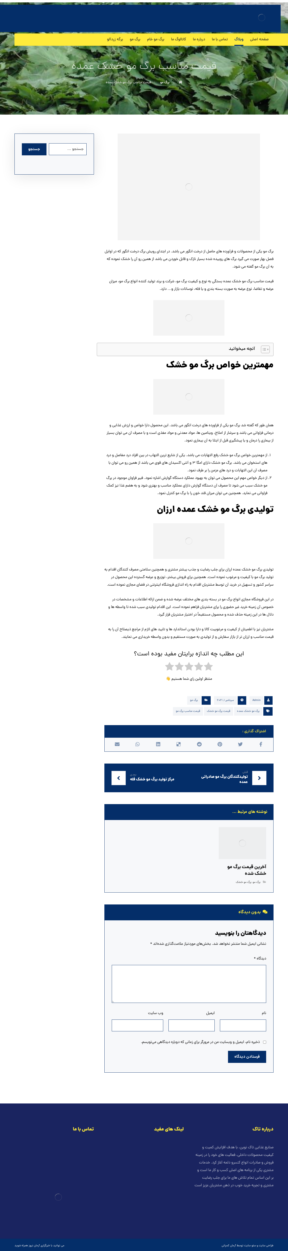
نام (264, 1013)
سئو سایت (250, 1246)
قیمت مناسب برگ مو (188, 711)
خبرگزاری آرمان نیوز (39, 1246)
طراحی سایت (266, 1246)
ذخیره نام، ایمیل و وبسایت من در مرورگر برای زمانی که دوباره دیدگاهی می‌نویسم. (200, 1042)
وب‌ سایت (155, 1013)
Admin (256, 700)
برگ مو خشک (243, 882)
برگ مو (194, 700)
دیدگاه (260, 959)
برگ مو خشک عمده (248, 711)
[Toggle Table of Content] (263, 349)
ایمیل (210, 1013)
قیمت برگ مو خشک (218, 711)
